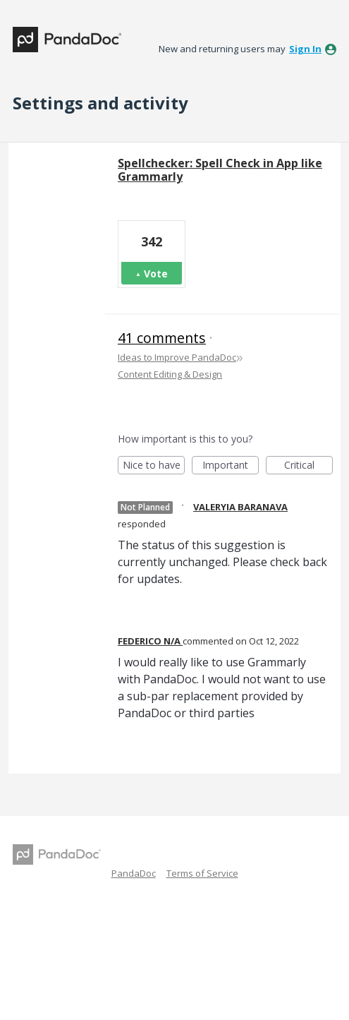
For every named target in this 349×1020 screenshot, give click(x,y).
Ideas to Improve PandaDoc (177, 357)
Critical (308, 466)
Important (230, 466)
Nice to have (154, 466)
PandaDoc (133, 873)
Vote (156, 273)
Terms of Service (202, 873)
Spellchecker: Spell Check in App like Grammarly (220, 169)
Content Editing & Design (170, 374)
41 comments (162, 337)
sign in (305, 48)
